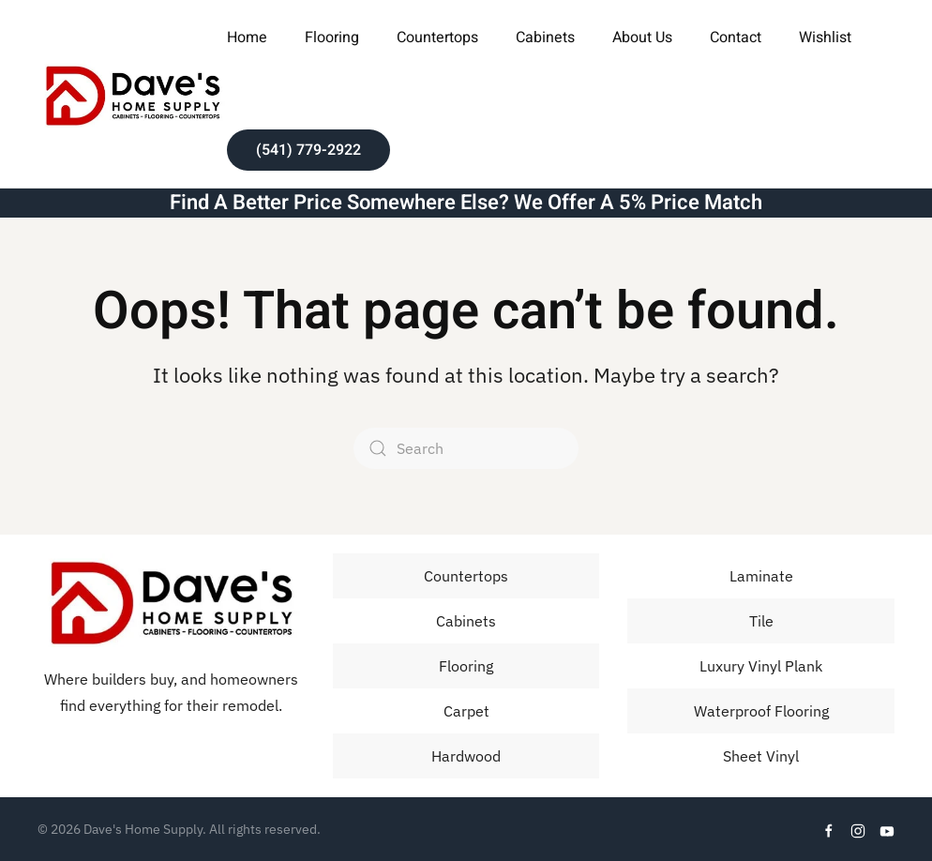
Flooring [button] (332, 37)
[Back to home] (132, 94)
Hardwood (466, 756)
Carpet (466, 711)
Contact (735, 37)
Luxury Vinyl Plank (760, 666)
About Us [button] (642, 37)
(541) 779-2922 (308, 150)
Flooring (466, 666)
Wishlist (825, 37)
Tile (761, 621)
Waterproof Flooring (761, 711)
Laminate (761, 575)
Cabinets (545, 37)
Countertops (437, 37)
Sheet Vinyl (761, 756)
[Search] (466, 448)
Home (247, 37)
